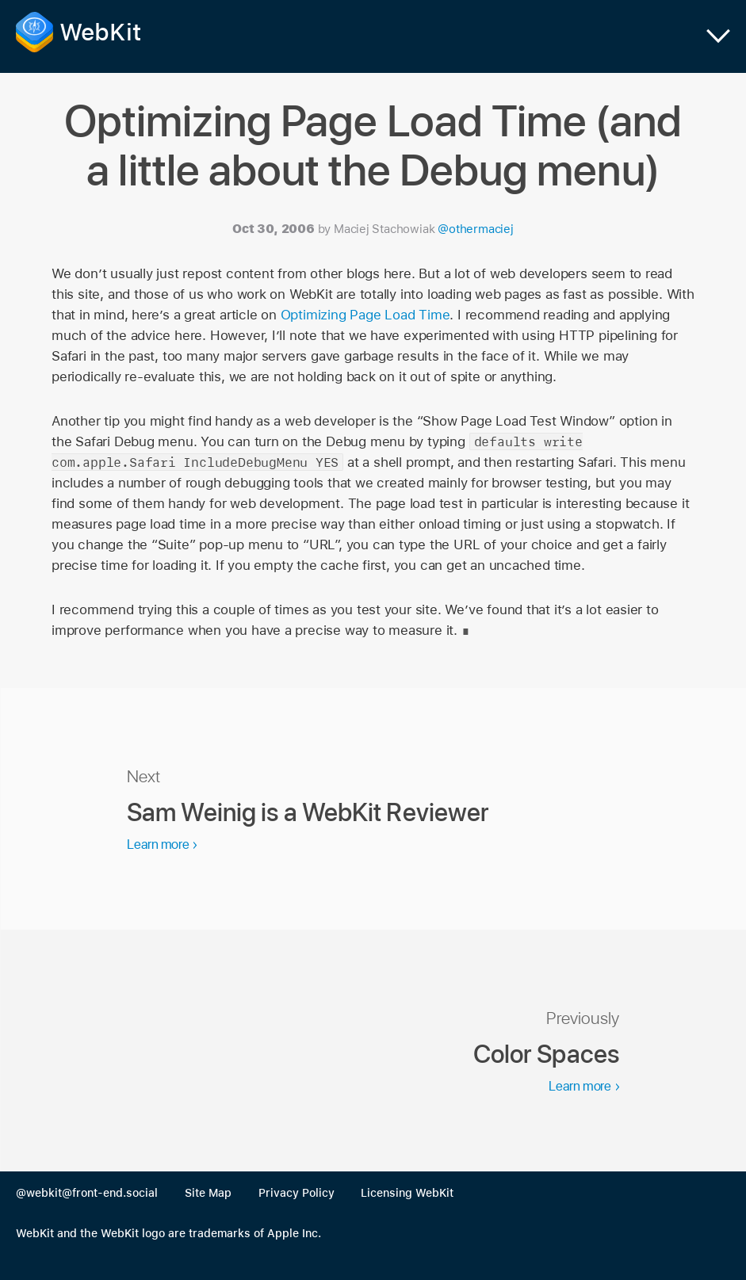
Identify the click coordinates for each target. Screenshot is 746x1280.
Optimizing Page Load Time (365, 315)
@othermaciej (475, 229)
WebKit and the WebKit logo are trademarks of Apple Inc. (168, 1233)
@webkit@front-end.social (87, 1192)
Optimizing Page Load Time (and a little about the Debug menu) (373, 145)
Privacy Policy (296, 1192)
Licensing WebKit (407, 1192)
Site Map (208, 1192)
